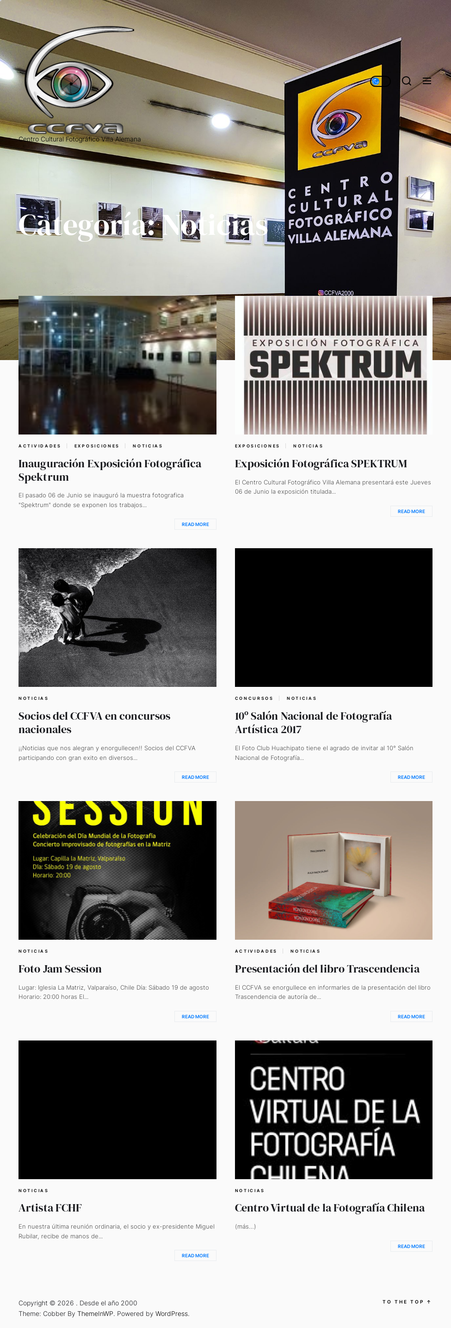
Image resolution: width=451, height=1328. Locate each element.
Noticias (148, 446)
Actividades (40, 445)
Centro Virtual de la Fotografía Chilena (330, 1207)
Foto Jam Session (60, 968)
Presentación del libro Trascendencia (327, 968)
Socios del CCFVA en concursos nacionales (94, 722)
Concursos (254, 698)
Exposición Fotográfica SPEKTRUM (321, 463)
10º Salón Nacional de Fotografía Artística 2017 (313, 722)
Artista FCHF (50, 1207)
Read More (195, 524)
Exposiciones (97, 445)
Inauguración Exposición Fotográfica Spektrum (110, 470)
